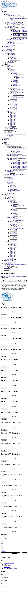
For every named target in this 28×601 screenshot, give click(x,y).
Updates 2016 (13, 122)
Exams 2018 (16, 76)
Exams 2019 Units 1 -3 (18, 74)
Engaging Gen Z (10, 135)
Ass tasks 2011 (13, 108)
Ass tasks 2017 (13, 100)
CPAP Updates (13, 112)
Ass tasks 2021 (13, 91)
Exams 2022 (13, 69)
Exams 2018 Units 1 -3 (21, 77)
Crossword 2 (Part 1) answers (20, 37)
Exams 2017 (16, 78)
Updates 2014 (13, 124)
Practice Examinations (9, 563)
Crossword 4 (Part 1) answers (20, 34)
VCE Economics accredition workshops (16, 134)
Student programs (8, 50)
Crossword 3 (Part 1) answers (20, 35)
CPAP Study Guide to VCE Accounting (16, 43)
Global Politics (13, 58)
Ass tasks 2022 (13, 88)
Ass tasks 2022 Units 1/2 (18, 89)
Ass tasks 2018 (13, 99)
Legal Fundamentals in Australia (14, 23)
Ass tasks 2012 (13, 107)
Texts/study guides (11, 66)
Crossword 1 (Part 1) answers (20, 38)
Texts (5, 564)
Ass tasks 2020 (13, 93)
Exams (8, 68)
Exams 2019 (16, 73)
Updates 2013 (13, 126)
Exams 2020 (16, 72)
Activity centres (16, 20)
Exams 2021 (13, 70)
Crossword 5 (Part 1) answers (20, 33)
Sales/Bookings (7, 65)
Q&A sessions (10, 51)
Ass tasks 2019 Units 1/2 (18, 97)
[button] (14, 560)
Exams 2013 (16, 84)
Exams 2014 (16, 82)
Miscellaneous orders (12, 128)
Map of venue (13, 61)
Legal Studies (13, 56)
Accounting (12, 57)
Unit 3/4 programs (11, 53)
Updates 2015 (13, 123)
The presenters (10, 62)
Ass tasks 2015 (13, 103)
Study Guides (7, 567)
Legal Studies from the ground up (15, 22)
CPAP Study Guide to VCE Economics (16, 27)
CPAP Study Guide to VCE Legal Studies (16, 25)
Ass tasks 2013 (13, 105)
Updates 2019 (13, 118)
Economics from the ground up (14, 15)
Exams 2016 (16, 80)
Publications (6, 14)
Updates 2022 (13, 113)
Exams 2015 (16, 81)
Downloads (12, 26)
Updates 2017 (13, 120)
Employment (7, 138)
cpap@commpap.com (6, 595)
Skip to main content (6, 1)
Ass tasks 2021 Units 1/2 (18, 92)
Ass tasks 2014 (13, 104)
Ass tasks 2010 (13, 109)
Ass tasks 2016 (13, 101)
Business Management (15, 60)
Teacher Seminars (8, 132)
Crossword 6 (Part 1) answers (20, 31)
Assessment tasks (11, 49)
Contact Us (6, 139)
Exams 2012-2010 (17, 85)
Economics (12, 54)
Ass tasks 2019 (13, 96)
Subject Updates (7, 565)
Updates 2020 (13, 116)
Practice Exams (10, 47)
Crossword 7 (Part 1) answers (20, 30)
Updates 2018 (13, 119)
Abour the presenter (14, 136)
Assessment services (8, 130)
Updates (5, 64)
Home (5, 11)
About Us (6, 12)
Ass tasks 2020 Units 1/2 (18, 95)
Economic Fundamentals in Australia (15, 16)
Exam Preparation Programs (10, 568)
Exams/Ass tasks (8, 46)
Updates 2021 (13, 115)
